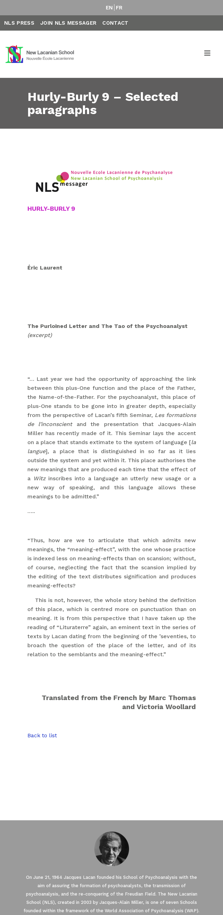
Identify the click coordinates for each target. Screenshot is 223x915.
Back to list (42, 735)
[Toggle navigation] (207, 54)
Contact (115, 23)
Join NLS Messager (68, 23)
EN (109, 8)
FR (119, 8)
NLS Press (19, 23)
